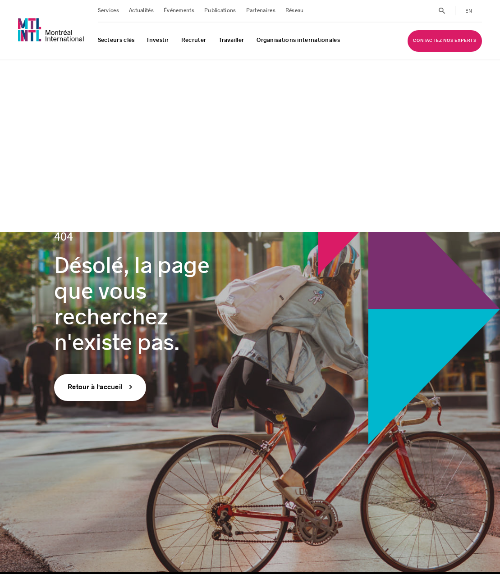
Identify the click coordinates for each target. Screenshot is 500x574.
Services (108, 11)
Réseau (294, 11)
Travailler (231, 40)
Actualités (141, 11)
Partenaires (260, 11)
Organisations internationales (298, 40)
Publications (220, 11)
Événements (179, 11)
